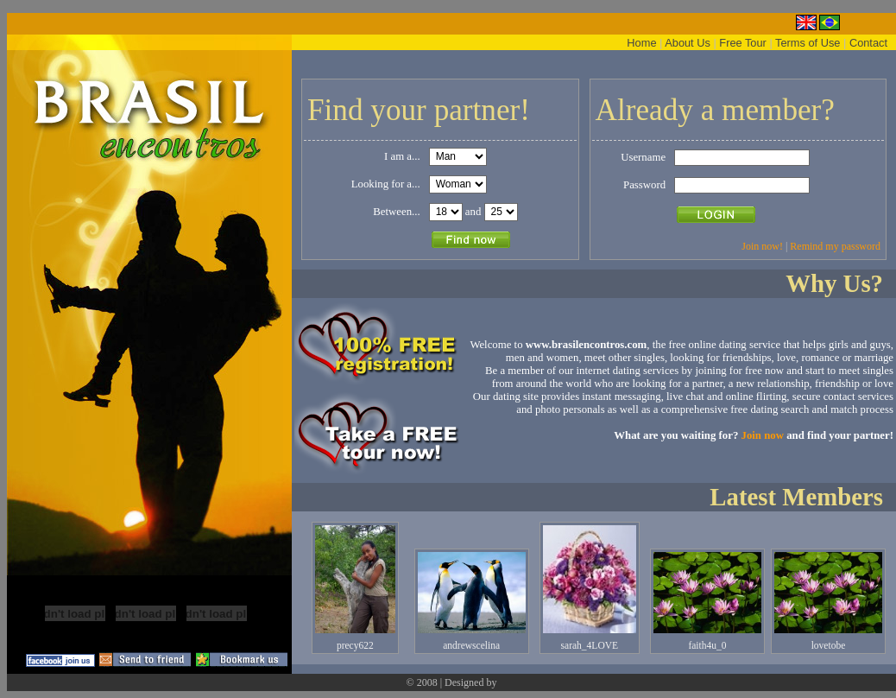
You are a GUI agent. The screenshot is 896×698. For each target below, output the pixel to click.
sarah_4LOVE (590, 645)
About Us (687, 42)
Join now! (762, 246)
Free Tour (743, 42)
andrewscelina (471, 645)
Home (641, 42)
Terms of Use (807, 42)
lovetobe (828, 645)
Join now (762, 435)
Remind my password (835, 246)
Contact (868, 42)
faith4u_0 (707, 645)
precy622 (355, 645)
